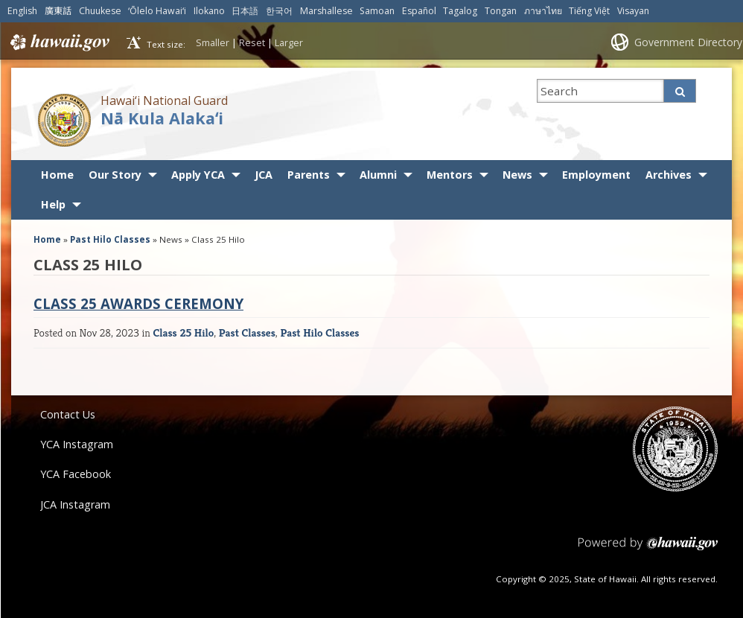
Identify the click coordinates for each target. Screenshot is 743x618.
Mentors (450, 175)
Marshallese (326, 10)
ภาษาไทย (543, 10)
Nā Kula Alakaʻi (162, 118)
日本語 (245, 10)
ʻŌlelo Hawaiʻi (157, 10)
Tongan (501, 10)
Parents (308, 175)
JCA (263, 175)
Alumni (378, 175)
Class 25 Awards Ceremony (138, 303)
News (517, 175)
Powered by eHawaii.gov (648, 549)
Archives (668, 175)
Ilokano (209, 10)
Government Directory (688, 42)
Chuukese (100, 10)
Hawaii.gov (58, 42)
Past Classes (247, 332)
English (22, 10)
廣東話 (58, 10)
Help (53, 204)
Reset (252, 42)
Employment (596, 175)
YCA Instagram (76, 444)
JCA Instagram (75, 504)
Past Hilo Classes (110, 239)
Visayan (633, 10)
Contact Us (67, 414)
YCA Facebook (75, 474)
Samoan (377, 10)
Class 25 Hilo (183, 332)
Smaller (212, 42)
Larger (289, 42)
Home (57, 175)
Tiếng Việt (589, 10)
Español (419, 10)
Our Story (115, 175)
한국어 (279, 10)
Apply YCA (198, 175)
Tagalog (460, 10)
